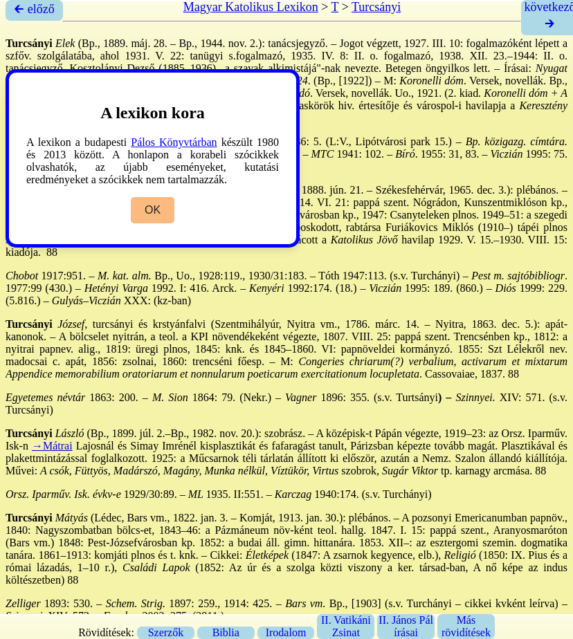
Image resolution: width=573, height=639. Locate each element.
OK (153, 210)
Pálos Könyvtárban (174, 142)
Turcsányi (376, 7)
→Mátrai (52, 446)
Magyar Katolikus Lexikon (250, 7)
